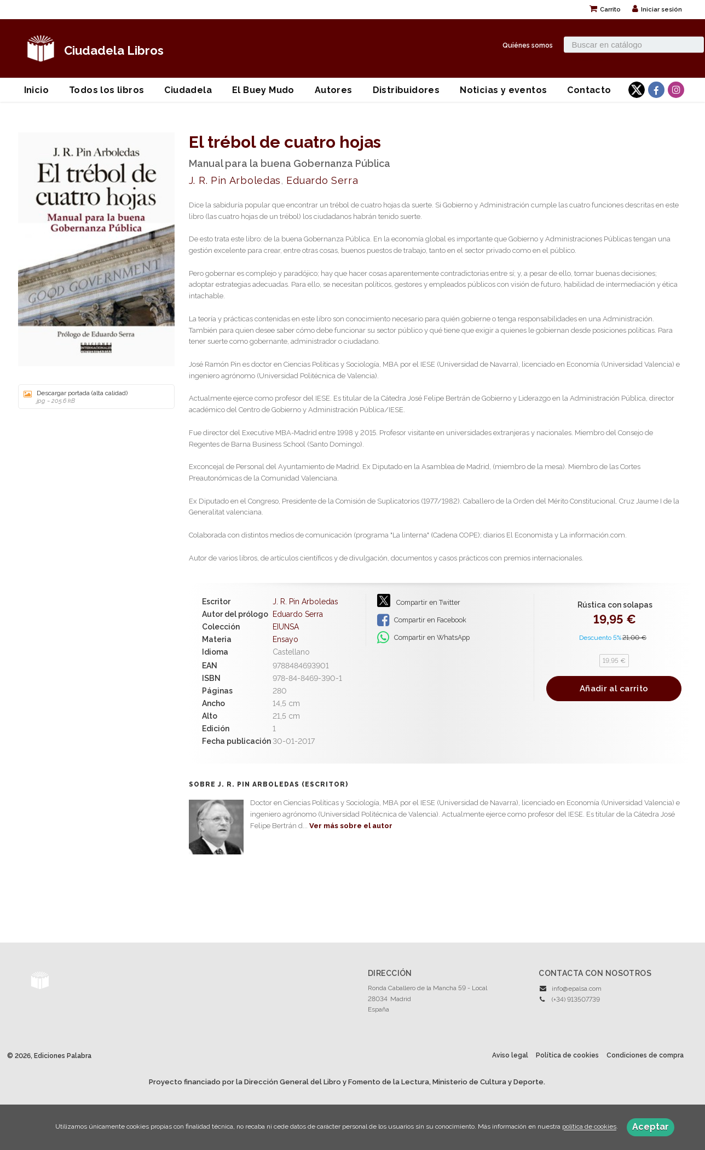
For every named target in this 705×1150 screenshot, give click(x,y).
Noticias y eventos (503, 90)
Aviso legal (510, 1055)
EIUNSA (286, 627)
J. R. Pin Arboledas (235, 180)
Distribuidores (406, 90)
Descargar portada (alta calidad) (92, 396)
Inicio (36, 90)
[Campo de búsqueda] (634, 44)
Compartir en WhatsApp (423, 638)
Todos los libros (106, 90)
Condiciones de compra (645, 1055)
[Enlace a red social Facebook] (656, 90)
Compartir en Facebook (421, 620)
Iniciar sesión (657, 9)
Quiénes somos (527, 45)
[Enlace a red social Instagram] (676, 90)
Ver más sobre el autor (350, 826)
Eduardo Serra (322, 180)
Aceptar (650, 1127)
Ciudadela (188, 90)
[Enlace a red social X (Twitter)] (636, 90)
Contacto (589, 90)
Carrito (605, 9)
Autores (333, 90)
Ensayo (285, 639)
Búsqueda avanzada (594, 58)
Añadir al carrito (614, 689)
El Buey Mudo (263, 90)
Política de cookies (567, 1055)
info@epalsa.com (577, 988)
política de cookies (589, 1127)
